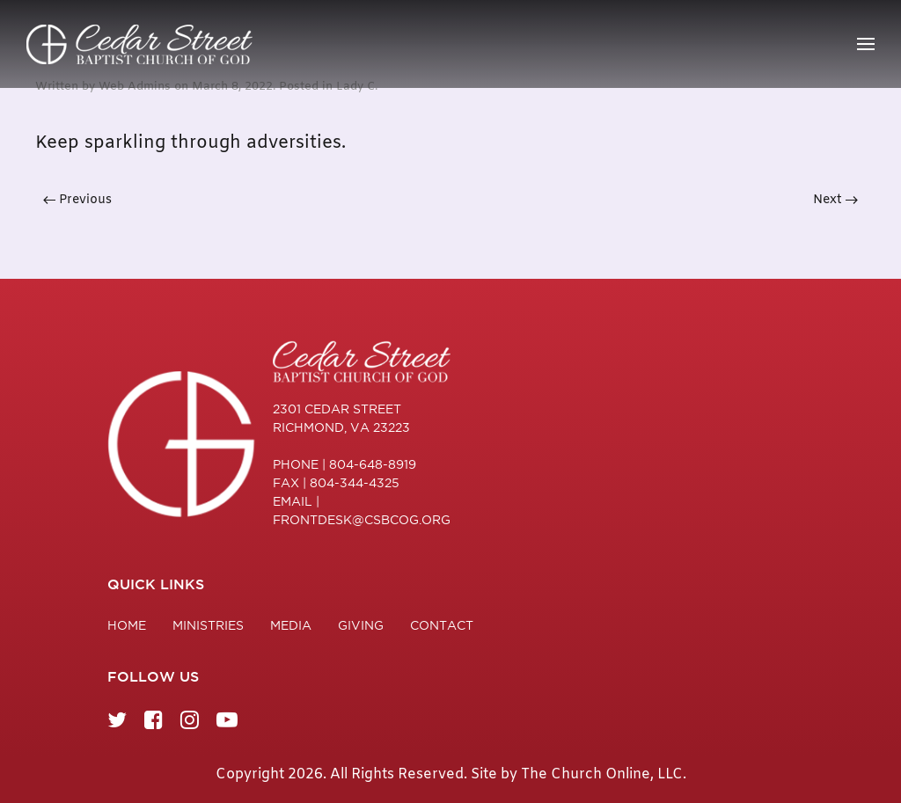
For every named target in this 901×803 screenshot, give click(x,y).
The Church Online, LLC (602, 774)
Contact (441, 625)
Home (126, 625)
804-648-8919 (372, 464)
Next (835, 200)
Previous (77, 200)
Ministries (208, 625)
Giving (361, 625)
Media (290, 625)
